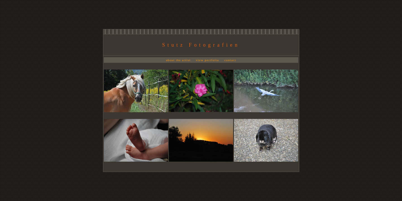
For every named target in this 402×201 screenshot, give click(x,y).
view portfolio (207, 60)
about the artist (178, 60)
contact (230, 60)
